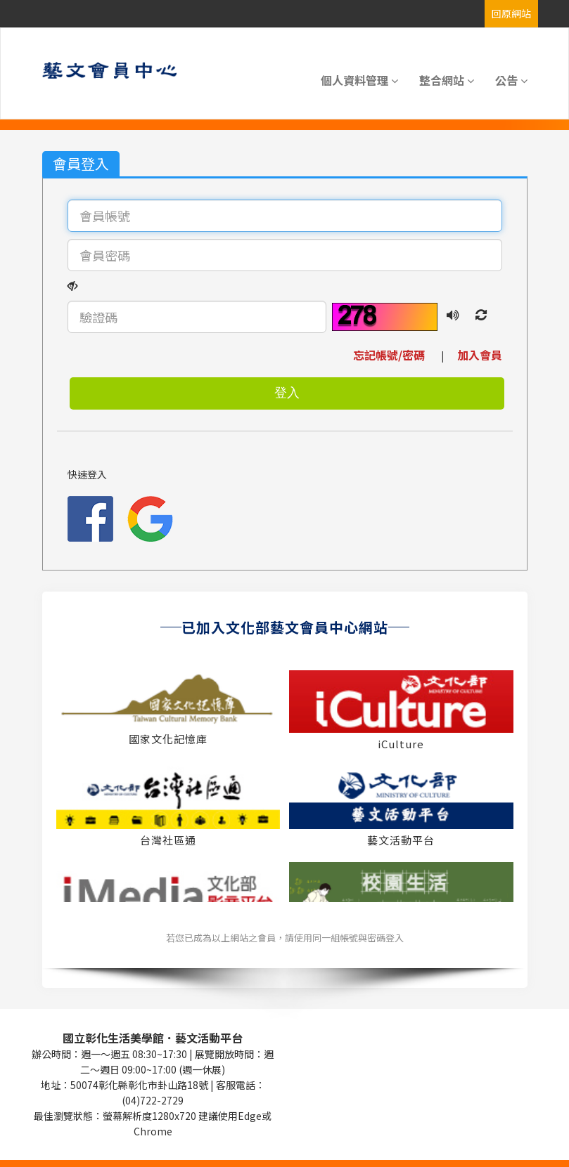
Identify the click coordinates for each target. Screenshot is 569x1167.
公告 (511, 80)
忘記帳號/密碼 (396, 354)
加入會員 (474, 354)
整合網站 (446, 80)
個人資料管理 (359, 80)
